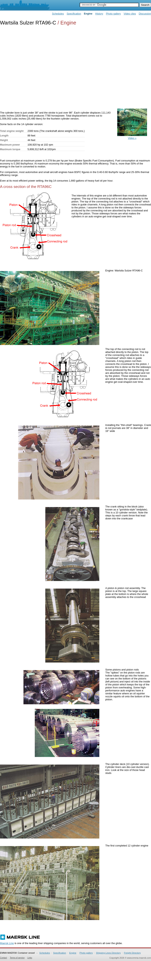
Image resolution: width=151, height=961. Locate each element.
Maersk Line (7, 943)
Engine (72, 953)
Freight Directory (132, 953)
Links (29, 958)
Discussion (145, 13)
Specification (74, 13)
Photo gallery (113, 13)
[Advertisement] (37, 67)
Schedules (58, 13)
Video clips (130, 13)
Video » (132, 137)
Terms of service (17, 958)
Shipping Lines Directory (108, 953)
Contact (3, 958)
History (99, 13)
